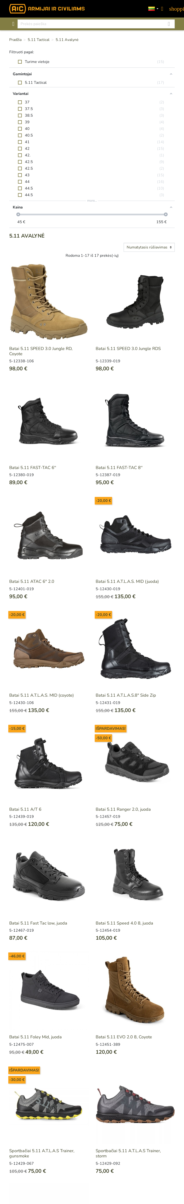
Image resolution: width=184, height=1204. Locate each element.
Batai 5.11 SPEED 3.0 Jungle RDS (128, 348)
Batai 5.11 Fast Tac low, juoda (38, 923)
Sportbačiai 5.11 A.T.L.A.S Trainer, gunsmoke (41, 1153)
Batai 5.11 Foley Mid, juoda (35, 1037)
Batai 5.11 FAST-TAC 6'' (32, 467)
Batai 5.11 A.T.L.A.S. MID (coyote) (41, 695)
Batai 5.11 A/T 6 (25, 809)
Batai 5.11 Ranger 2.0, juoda (123, 809)
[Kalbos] (153, 9)
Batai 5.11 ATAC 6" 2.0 (31, 581)
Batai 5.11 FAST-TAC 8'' (119, 467)
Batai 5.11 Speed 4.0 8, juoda (124, 923)
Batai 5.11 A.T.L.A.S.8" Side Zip (126, 695)
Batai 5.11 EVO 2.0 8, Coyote (124, 1037)
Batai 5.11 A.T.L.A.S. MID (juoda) (127, 581)
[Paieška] (96, 23)
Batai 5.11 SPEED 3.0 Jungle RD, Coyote (40, 351)
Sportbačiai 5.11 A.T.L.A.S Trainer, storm (128, 1153)
